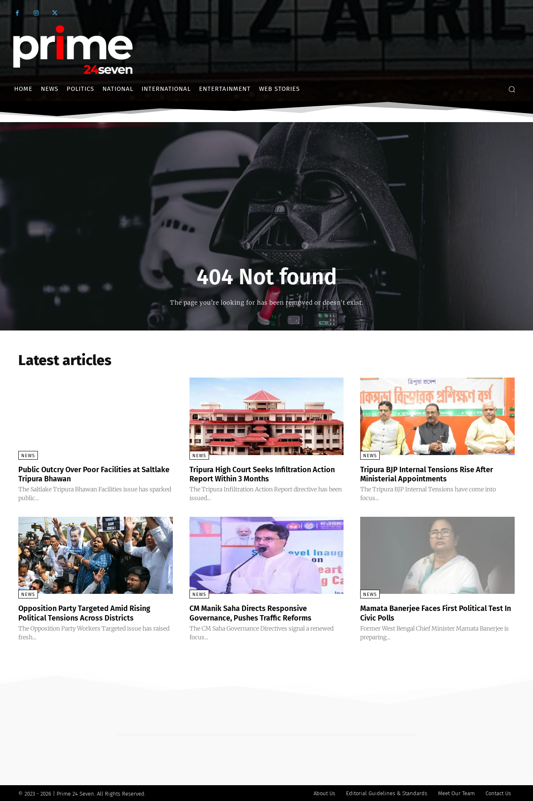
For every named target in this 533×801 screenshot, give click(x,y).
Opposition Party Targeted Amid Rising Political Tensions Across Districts (92, 612)
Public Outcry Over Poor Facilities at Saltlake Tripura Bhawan (87, 473)
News (28, 455)
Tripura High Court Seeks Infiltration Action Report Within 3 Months (258, 473)
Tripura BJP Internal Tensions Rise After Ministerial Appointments (435, 473)
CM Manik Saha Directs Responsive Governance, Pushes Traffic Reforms (257, 612)
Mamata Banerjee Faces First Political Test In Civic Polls (431, 612)
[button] (512, 89)
